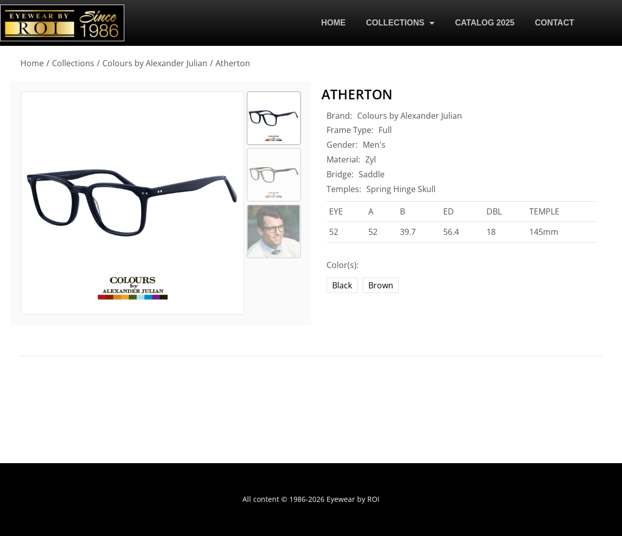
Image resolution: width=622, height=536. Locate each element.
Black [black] (342, 285)
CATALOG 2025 (485, 22)
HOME (333, 22)
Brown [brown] (380, 285)
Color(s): (343, 265)
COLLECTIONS (400, 23)
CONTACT (554, 22)
